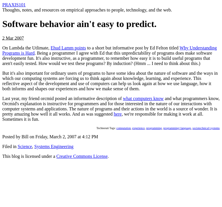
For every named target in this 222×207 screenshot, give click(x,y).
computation (123, 128)
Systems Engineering (54, 146)
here (118, 114)
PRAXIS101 (14, 4)
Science (25, 146)
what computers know (143, 98)
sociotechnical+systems (206, 128)
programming (154, 128)
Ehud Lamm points (68, 47)
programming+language (177, 128)
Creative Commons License (82, 156)
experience (138, 128)
